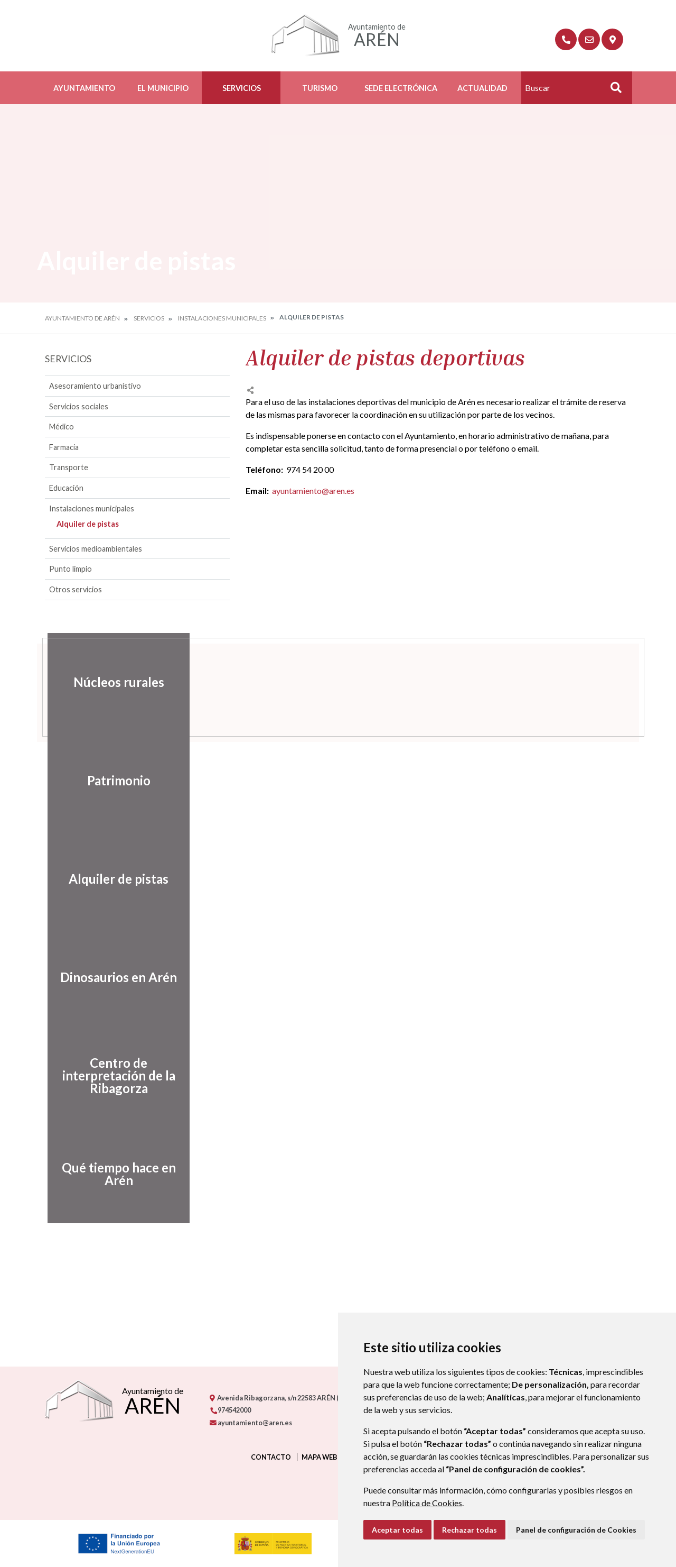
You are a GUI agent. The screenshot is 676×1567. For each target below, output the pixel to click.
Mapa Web (319, 1457)
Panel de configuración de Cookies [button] (576, 1529)
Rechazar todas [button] (469, 1529)
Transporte (68, 467)
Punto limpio (70, 568)
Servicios (241, 88)
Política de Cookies (427, 1503)
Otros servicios (75, 589)
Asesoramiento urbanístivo (95, 385)
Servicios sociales (78, 406)
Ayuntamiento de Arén (82, 318)
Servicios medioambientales (95, 548)
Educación (66, 487)
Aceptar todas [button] (397, 1529)
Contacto (271, 1457)
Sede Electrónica (400, 88)
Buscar (612, 91)
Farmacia (64, 447)
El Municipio (163, 88)
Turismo (319, 88)
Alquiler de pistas (88, 523)
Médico (61, 426)
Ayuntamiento (84, 88)
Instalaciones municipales (222, 318)
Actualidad (482, 88)
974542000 (230, 1410)
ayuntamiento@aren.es (313, 490)
